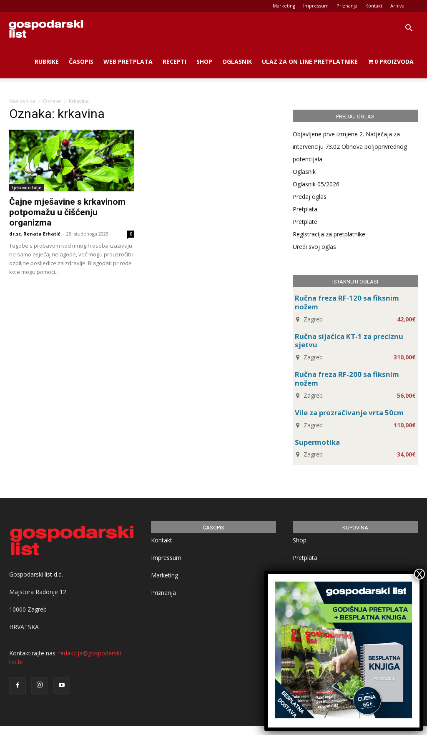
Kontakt (373, 6)
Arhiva (397, 6)
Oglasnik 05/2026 (316, 184)
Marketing (284, 6)
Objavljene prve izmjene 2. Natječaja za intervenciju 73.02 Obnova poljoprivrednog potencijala (350, 146)
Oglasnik (237, 61)
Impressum (316, 6)
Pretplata (305, 209)
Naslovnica (22, 101)
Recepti (174, 61)
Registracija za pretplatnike (329, 234)
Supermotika (317, 442)
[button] (409, 29)
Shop (204, 61)
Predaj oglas (310, 197)
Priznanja (347, 6)
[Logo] (45, 28)
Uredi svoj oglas (314, 247)
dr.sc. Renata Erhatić (34, 234)
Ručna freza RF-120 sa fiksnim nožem (347, 302)
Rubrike (47, 61)
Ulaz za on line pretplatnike (310, 61)
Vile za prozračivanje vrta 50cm (349, 412)
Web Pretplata (128, 61)
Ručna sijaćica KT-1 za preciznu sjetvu (349, 340)
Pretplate (305, 222)
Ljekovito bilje (26, 188)
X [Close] (419, 574)
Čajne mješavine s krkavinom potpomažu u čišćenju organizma (67, 212)
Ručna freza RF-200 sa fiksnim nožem (347, 378)
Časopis (81, 61)
